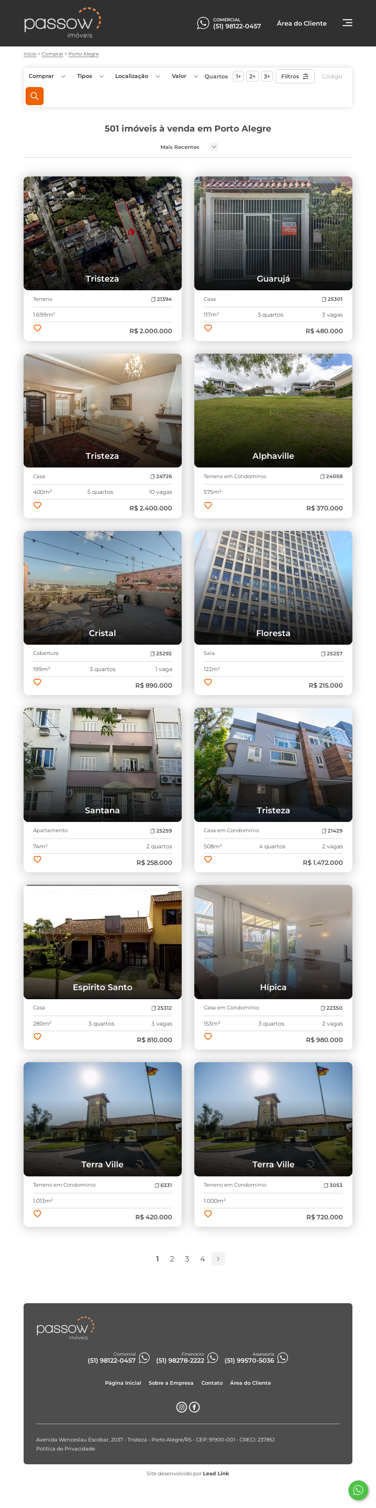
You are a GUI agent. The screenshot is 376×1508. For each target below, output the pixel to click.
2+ (252, 76)
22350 (332, 1008)
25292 (161, 654)
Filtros (295, 76)
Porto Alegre (83, 54)
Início (30, 54)
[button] (184, 76)
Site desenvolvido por (188, 1473)
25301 (332, 299)
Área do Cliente (250, 1383)
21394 (161, 299)
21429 (332, 831)
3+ (267, 76)
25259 (161, 831)
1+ (238, 76)
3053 (333, 1185)
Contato (212, 1383)
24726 (161, 476)
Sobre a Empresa (171, 1383)
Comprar (52, 54)
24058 (331, 476)
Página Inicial (123, 1383)
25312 (161, 1008)
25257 (332, 654)
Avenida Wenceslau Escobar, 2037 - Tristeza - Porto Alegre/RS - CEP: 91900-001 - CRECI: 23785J (155, 1440)
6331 (163, 1185)
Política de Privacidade (65, 1449)
